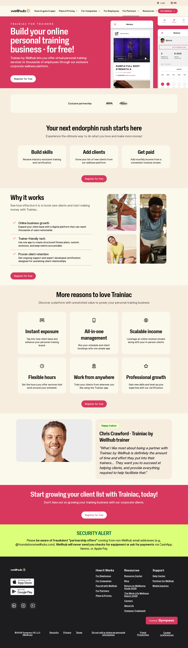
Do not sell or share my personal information (108, 633)
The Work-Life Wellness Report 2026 (136, 594)
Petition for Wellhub (163, 581)
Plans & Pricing (67, 11)
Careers (128, 601)
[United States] (173, 3)
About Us (129, 606)
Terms (79, 632)
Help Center (159, 576)
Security (54, 632)
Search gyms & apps (44, 11)
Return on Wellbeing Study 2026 (134, 587)
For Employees (111, 11)
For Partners (129, 11)
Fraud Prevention (143, 633)
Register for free (23, 78)
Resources (148, 11)
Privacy (67, 632)
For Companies (89, 11)
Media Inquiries (161, 586)
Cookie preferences (167, 633)
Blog (126, 581)
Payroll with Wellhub (106, 586)
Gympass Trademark (135, 611)
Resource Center (133, 576)
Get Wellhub (167, 11)
